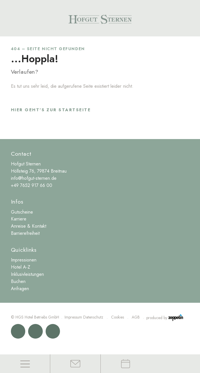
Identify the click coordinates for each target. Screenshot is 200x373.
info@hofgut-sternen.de (34, 178)
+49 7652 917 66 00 (31, 185)
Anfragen (20, 288)
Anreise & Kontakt (28, 226)
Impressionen (23, 260)
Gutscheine (22, 212)
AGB (136, 317)
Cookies (117, 317)
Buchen (18, 281)
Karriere (18, 219)
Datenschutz (93, 317)
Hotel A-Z (20, 267)
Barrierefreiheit (25, 233)
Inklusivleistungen (27, 274)
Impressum (73, 317)
